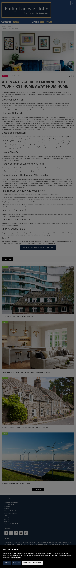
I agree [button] (7, 562)
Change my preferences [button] (32, 562)
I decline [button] (16, 562)
